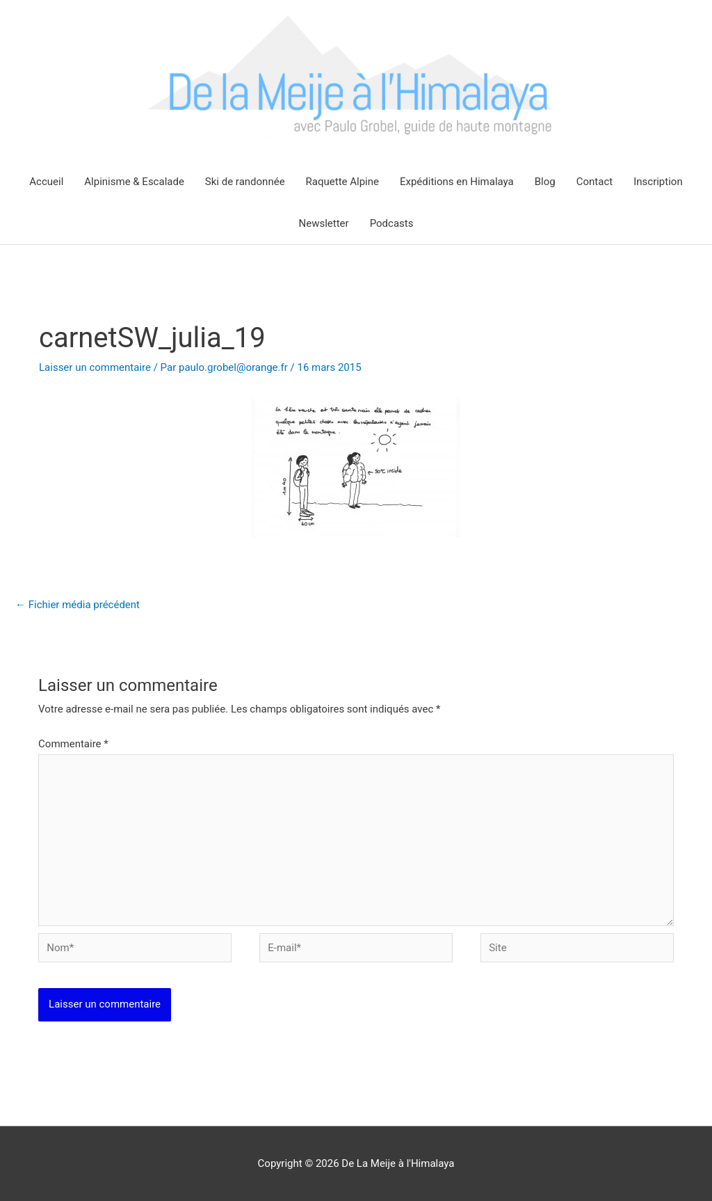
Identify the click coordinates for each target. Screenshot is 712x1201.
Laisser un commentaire (95, 367)
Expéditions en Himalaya (457, 181)
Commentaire (73, 744)
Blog (545, 181)
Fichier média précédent (77, 604)
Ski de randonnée (245, 181)
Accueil (46, 181)
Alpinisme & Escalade (134, 181)
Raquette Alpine (342, 181)
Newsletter (324, 223)
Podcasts (392, 223)
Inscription (658, 181)
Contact (594, 181)
